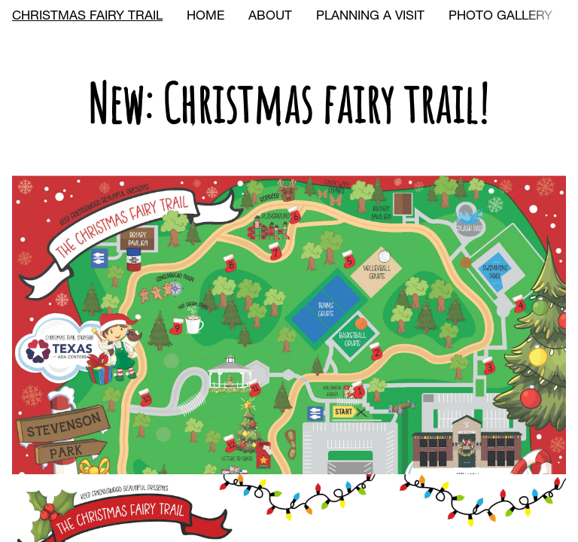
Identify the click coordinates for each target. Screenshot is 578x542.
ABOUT (270, 17)
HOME (205, 17)
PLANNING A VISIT (370, 17)
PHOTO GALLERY (500, 17)
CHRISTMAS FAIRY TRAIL (87, 17)
